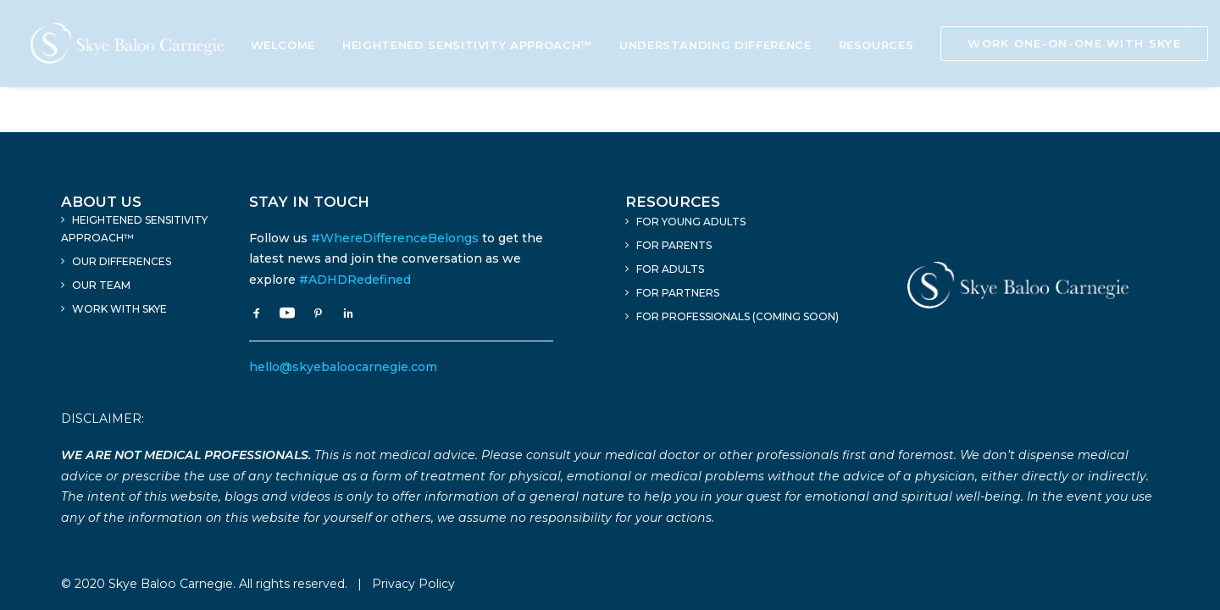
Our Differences (121, 261)
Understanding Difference (715, 45)
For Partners (677, 292)
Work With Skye (119, 308)
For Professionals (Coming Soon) (737, 316)
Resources (876, 45)
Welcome (283, 45)
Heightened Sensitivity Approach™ (467, 45)
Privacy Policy (413, 583)
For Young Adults (691, 221)
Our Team (101, 285)
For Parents (674, 245)
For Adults (670, 269)
